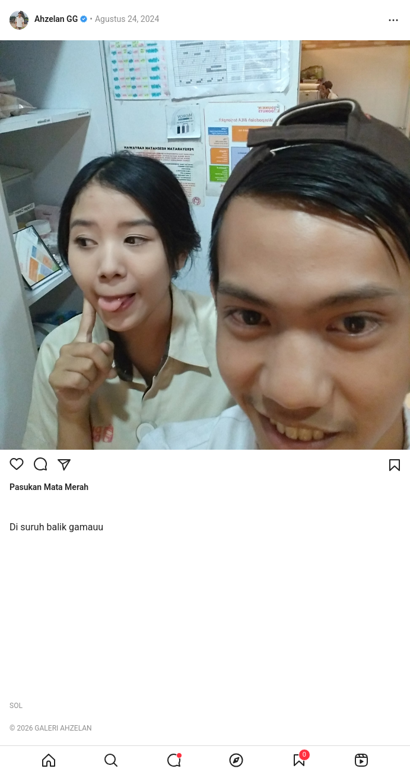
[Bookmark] (394, 465)
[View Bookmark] (299, 760)
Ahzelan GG (56, 19)
